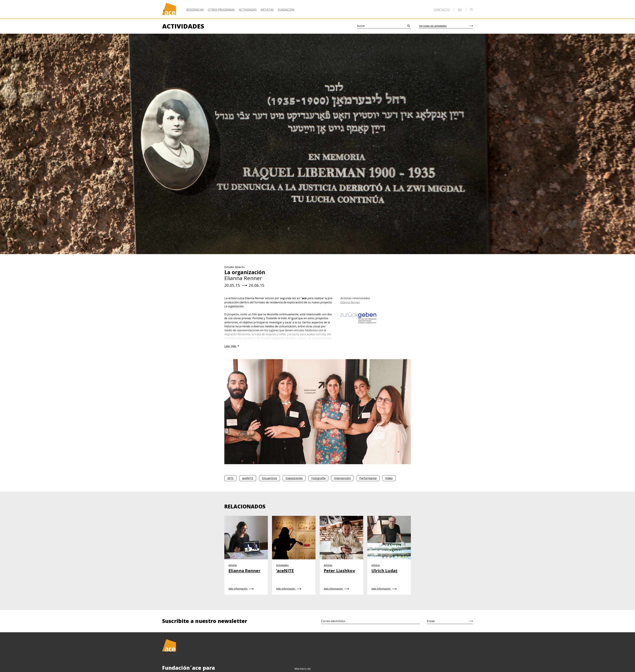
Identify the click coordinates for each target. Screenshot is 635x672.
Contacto (442, 10)
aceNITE (247, 478)
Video (389, 478)
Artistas (267, 10)
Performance (368, 478)
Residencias (195, 10)
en (460, 9)
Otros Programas (221, 10)
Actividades (248, 10)
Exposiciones (294, 478)
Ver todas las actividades (433, 25)
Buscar (361, 25)
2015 (230, 478)
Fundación (286, 10)
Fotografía (318, 478)
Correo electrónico (333, 621)
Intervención (342, 478)
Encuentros (269, 478)
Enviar (431, 621)
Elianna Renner (350, 302)
